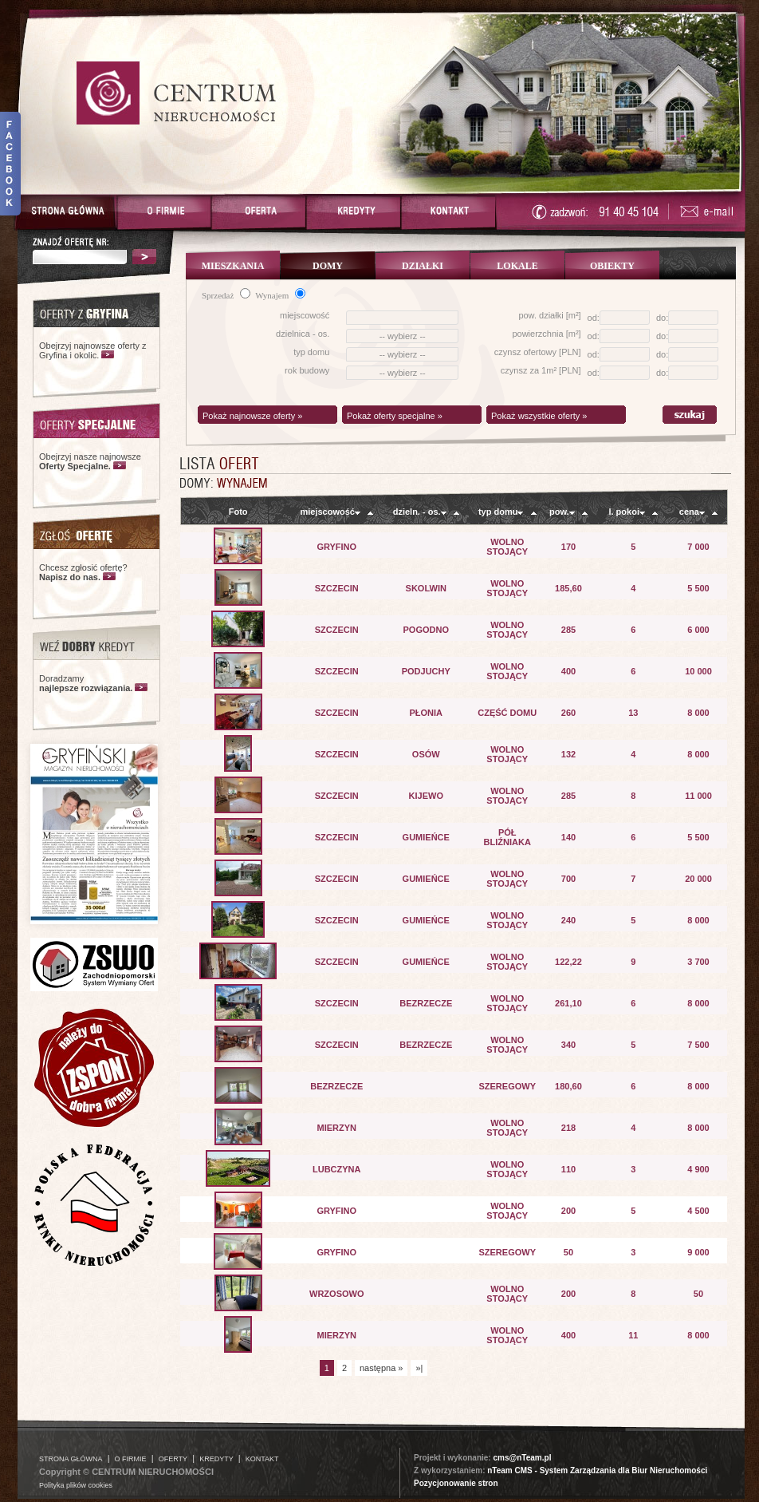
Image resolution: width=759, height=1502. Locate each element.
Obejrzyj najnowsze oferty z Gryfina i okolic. (93, 350)
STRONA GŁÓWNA (71, 1459)
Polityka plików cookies (75, 1485)
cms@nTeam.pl (522, 1457)
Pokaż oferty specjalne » (394, 416)
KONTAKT (262, 1459)
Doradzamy (85, 683)
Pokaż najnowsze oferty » (252, 416)
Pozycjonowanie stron (456, 1483)
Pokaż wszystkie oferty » (539, 416)
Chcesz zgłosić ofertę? (83, 572)
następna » (381, 1368)
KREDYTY (216, 1459)
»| (419, 1368)
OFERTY (173, 1459)
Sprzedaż (226, 295)
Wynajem (280, 295)
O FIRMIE (131, 1459)
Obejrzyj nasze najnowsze (90, 461)
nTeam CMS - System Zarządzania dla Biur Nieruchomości (597, 1470)
